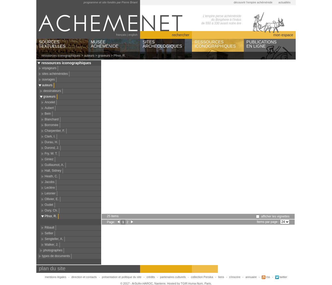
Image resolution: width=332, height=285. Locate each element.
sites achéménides (55, 74)
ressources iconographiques (61, 55)
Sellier (49, 233)
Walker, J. (51, 244)
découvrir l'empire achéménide (253, 2)
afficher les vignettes (275, 216)
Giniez (49, 159)
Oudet (49, 205)
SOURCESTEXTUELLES (52, 44)
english (132, 34)
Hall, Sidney (53, 170)
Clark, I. (50, 136)
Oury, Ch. (51, 210)
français (121, 34)
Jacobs (49, 182)
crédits (151, 277)
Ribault (49, 227)
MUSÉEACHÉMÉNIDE (105, 44)
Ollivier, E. (52, 199)
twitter (281, 277)
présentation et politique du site (121, 277)
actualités (284, 2)
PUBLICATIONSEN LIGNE (261, 44)
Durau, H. (51, 142)
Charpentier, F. (55, 131)
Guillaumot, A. (54, 165)
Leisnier (50, 193)
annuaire (251, 277)
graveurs (104, 55)
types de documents (56, 256)
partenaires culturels (173, 277)
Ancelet (50, 102)
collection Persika (202, 277)
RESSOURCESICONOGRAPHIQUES (215, 44)
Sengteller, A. (54, 239)
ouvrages (48, 79)
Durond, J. (52, 148)
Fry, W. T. (51, 153)
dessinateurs (52, 91)
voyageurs (49, 68)
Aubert (49, 108)
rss (266, 277)
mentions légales (55, 277)
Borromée (51, 125)
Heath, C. (51, 176)
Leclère (50, 187)
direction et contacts (84, 277)
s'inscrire (234, 277)
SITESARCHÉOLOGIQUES (162, 44)
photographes (52, 250)
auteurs (89, 55)
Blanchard (52, 119)
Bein (48, 113)
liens (221, 277)
